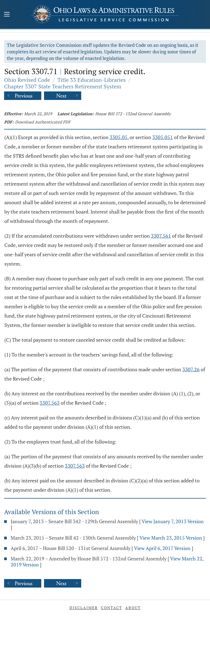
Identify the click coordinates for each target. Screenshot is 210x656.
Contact (111, 607)
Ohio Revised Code (27, 80)
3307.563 (50, 402)
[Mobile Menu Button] (7, 15)
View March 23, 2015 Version (170, 537)
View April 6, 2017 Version (162, 548)
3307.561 (161, 235)
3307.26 (191, 369)
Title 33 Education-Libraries (91, 80)
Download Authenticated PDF (43, 122)
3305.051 (162, 137)
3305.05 (118, 137)
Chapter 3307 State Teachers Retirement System (62, 86)
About (133, 607)
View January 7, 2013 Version (173, 521)
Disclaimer (83, 607)
